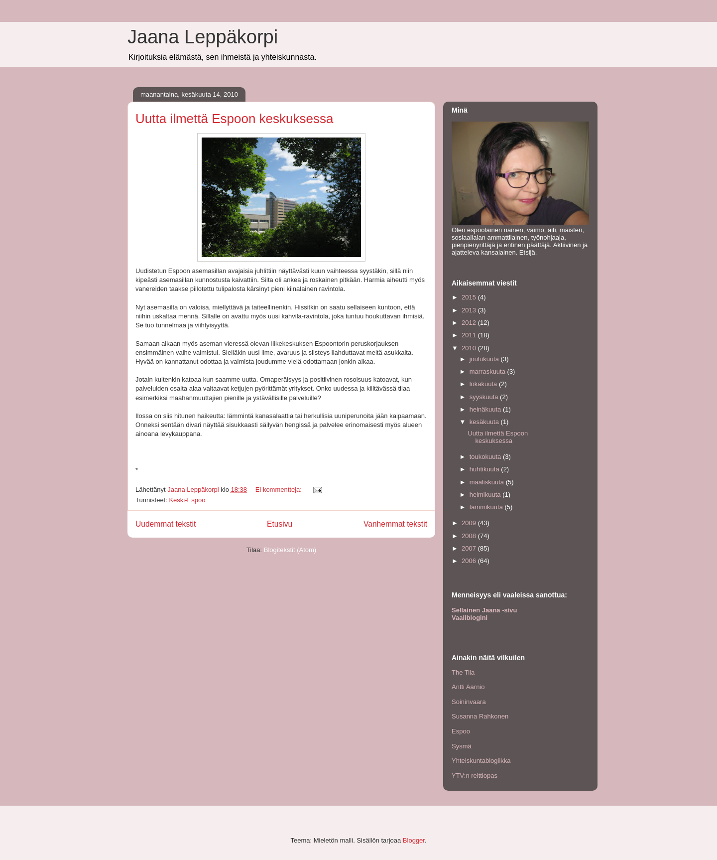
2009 (470, 523)
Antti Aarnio (468, 687)
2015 (470, 297)
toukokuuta (486, 456)
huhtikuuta (485, 469)
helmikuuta (486, 494)
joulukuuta (485, 359)
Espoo (461, 731)
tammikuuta (487, 507)
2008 (470, 536)
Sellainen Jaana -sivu (484, 610)
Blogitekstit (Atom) (290, 550)
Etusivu (279, 524)
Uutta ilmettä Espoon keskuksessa (234, 118)
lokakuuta (484, 384)
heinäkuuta (486, 409)
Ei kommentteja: (279, 489)
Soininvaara (469, 702)
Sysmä (462, 746)
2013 (470, 310)
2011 (470, 335)
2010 (470, 348)
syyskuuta (485, 397)
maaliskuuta (488, 482)
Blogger (414, 840)
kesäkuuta (485, 422)
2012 (470, 322)
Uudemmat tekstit (165, 524)
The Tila (463, 672)
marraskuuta (488, 371)
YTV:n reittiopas (474, 775)
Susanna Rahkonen (480, 716)
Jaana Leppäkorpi (202, 36)
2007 (470, 548)
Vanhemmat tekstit (395, 524)
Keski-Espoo (187, 500)
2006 (470, 561)
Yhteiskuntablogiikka (481, 760)
